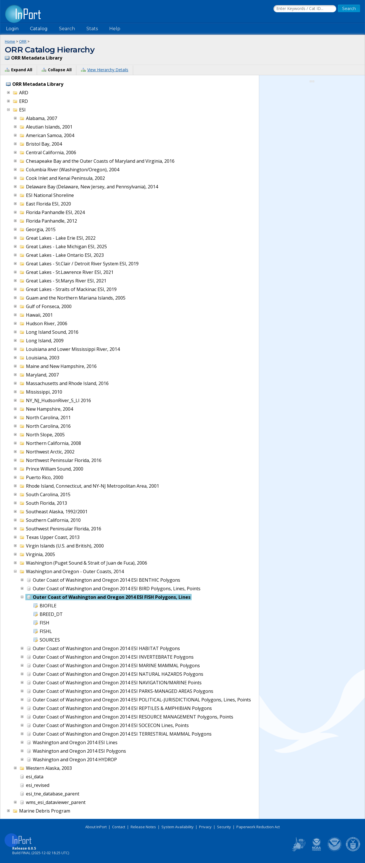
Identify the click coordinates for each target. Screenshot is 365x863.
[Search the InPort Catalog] (304, 9)
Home (10, 41)
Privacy (205, 826)
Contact (118, 826)
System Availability (177, 826)
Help (114, 28)
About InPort (96, 826)
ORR (23, 41)
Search (67, 28)
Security (224, 826)
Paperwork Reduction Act (258, 826)
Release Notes (143, 826)
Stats (92, 28)
